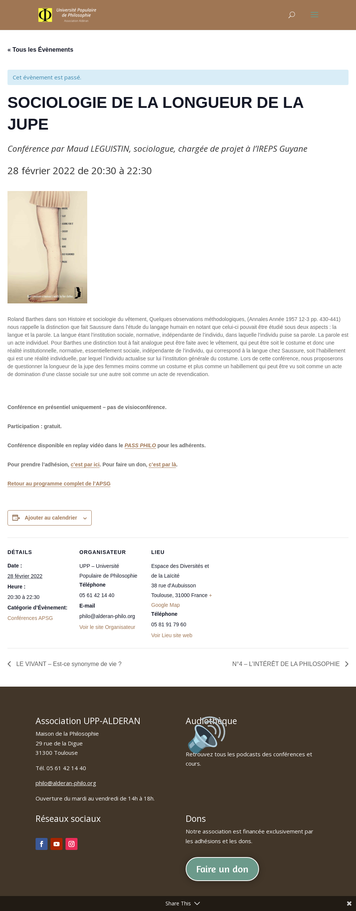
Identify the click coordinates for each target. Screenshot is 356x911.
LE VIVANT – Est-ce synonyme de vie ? (68, 664)
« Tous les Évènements (40, 49)
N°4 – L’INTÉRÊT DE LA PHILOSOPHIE (286, 664)
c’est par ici (85, 464)
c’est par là (162, 464)
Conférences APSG (30, 618)
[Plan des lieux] (262, 589)
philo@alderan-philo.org (66, 783)
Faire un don (222, 869)
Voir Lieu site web (171, 635)
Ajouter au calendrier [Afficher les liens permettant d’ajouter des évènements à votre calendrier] (51, 518)
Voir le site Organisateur (107, 627)
